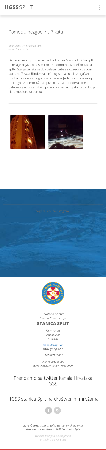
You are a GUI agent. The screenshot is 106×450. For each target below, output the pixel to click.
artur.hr (45, 439)
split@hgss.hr (55, 345)
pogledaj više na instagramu (53, 211)
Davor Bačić (59, 439)
